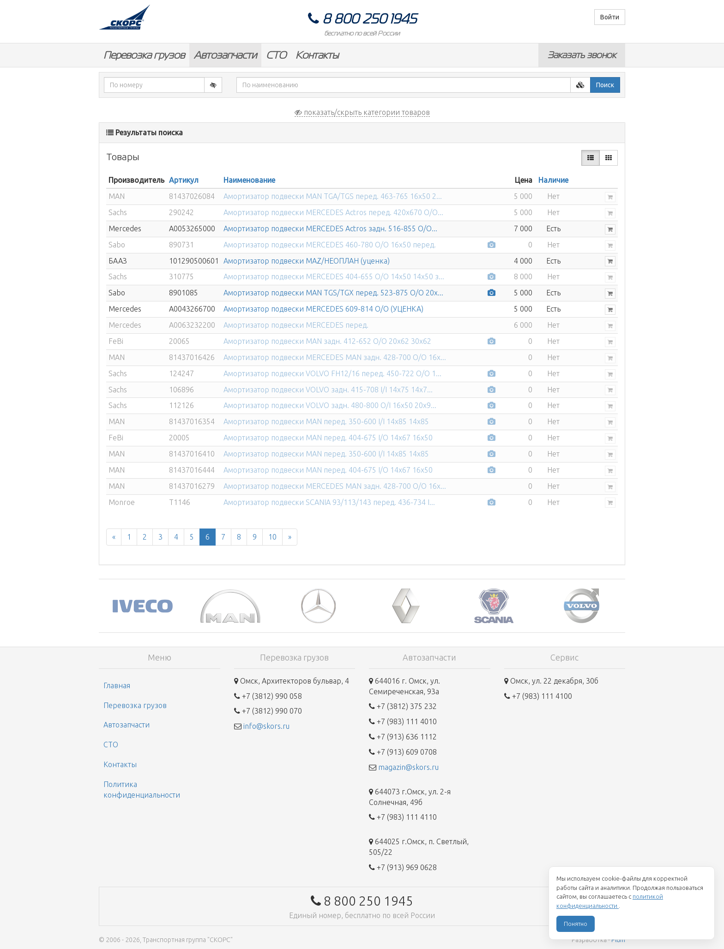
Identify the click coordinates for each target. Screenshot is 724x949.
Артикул (184, 180)
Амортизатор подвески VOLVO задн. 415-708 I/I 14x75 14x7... (328, 389)
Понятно (575, 923)
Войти (609, 17)
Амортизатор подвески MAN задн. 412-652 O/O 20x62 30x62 (327, 341)
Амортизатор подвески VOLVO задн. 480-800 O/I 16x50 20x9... (329, 405)
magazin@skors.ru (408, 767)
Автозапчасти (225, 55)
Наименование (249, 180)
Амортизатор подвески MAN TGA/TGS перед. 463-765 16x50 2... (332, 196)
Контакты (317, 55)
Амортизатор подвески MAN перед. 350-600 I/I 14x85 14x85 (326, 421)
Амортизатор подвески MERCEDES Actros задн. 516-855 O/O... (330, 228)
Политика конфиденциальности (141, 789)
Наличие (553, 180)
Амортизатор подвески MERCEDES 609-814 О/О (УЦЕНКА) (323, 309)
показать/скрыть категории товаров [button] (362, 112)
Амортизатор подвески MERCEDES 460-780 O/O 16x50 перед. (329, 244)
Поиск (605, 85)
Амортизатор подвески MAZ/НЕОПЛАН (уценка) (306, 261)
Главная (116, 685)
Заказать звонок (582, 55)
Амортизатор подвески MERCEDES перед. (295, 325)
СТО (276, 55)
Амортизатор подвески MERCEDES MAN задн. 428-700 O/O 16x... (334, 357)
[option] (143, 606)
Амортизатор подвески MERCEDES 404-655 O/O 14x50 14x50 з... (333, 276)
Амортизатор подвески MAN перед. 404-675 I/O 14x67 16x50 (328, 437)
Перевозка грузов (144, 55)
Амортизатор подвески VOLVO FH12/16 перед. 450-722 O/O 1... (332, 373)
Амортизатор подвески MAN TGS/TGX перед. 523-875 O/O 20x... (333, 292)
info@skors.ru (266, 726)
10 (272, 537)
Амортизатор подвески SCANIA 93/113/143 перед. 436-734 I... (329, 502)
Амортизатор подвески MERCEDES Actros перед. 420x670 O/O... (333, 212)
